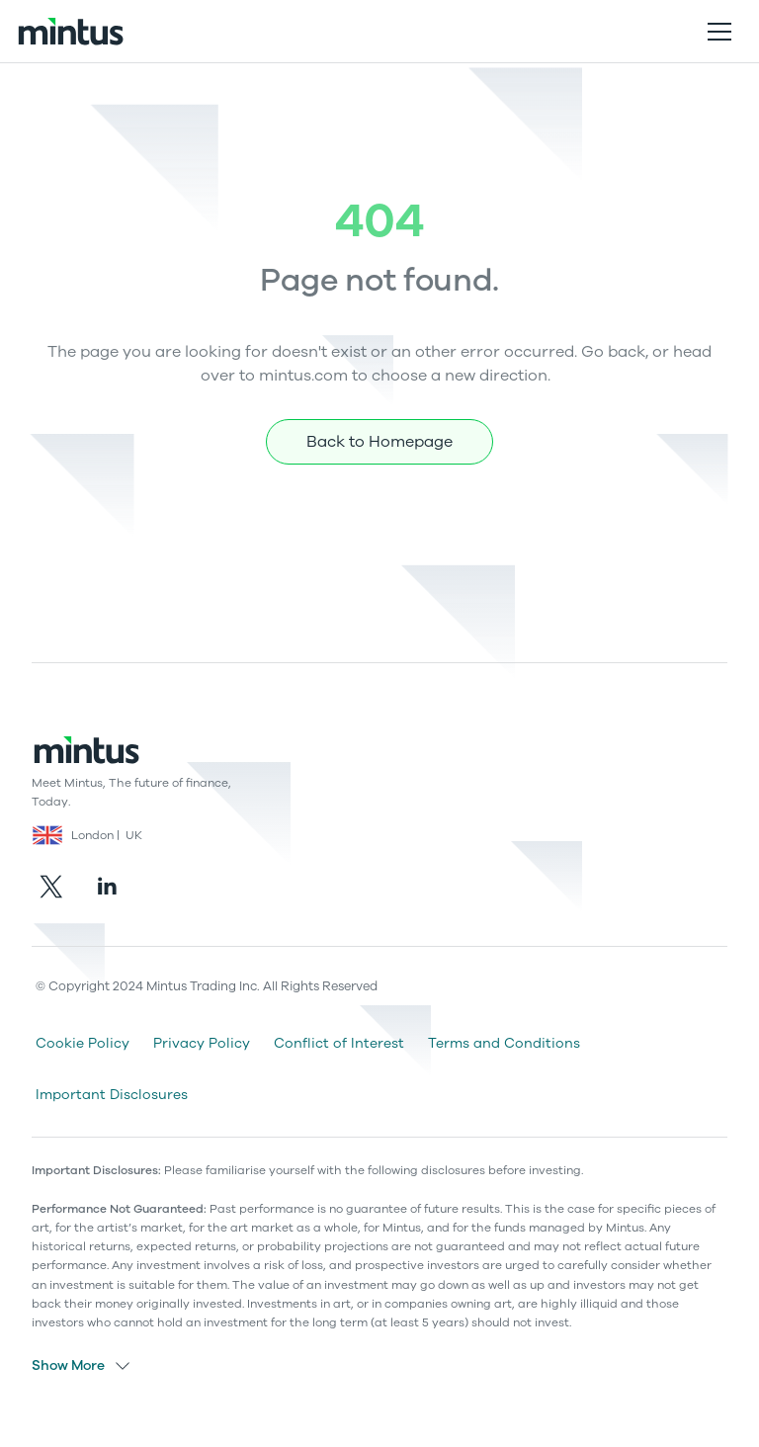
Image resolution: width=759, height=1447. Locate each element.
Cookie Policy (82, 1043)
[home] (70, 31)
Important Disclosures (112, 1094)
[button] (719, 31)
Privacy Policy (201, 1043)
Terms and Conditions (504, 1043)
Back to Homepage (379, 442)
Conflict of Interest (339, 1043)
